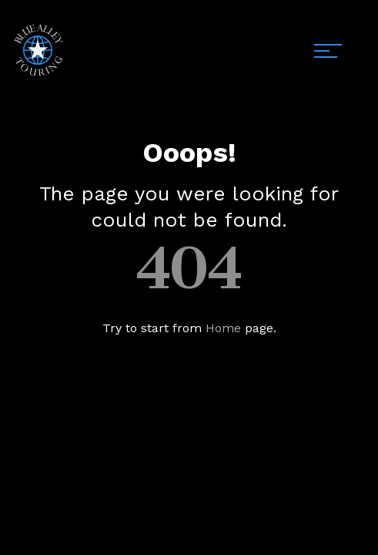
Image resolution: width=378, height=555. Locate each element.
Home (223, 328)
